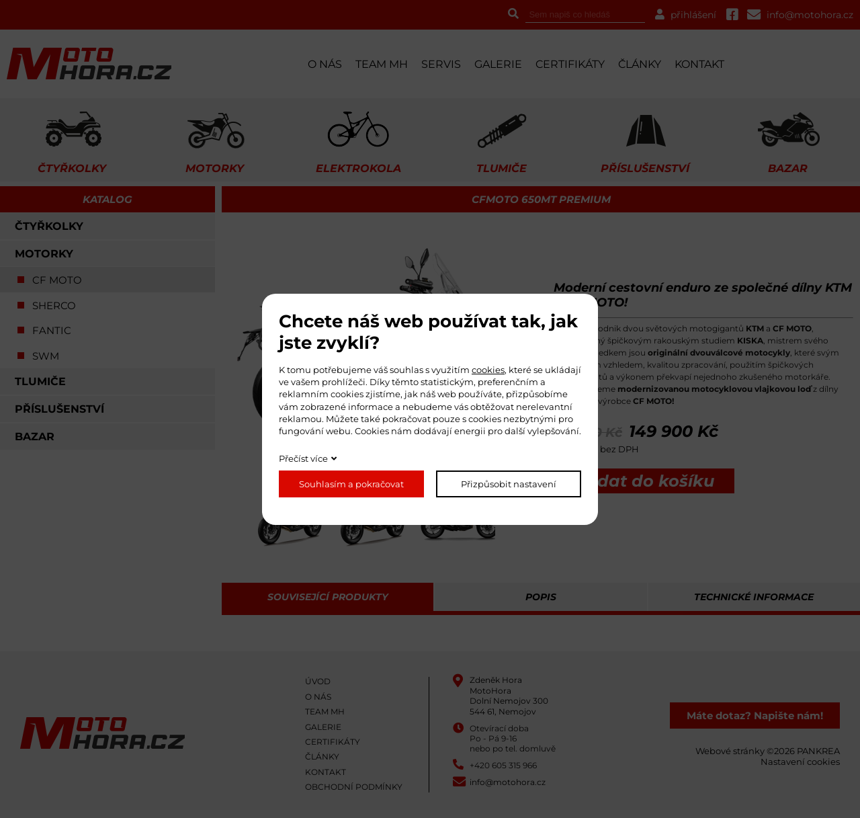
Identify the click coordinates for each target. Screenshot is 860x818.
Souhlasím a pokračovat (351, 484)
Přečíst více (303, 458)
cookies (488, 369)
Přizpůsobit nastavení (508, 484)
